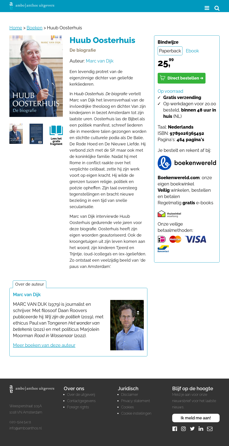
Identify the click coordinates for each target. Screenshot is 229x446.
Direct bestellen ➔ (181, 77)
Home (15, 27)
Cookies (127, 407)
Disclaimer (129, 394)
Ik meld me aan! (196, 418)
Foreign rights (78, 407)
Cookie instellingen (136, 413)
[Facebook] (175, 428)
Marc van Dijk (100, 61)
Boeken (34, 27)
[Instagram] (183, 428)
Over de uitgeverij (81, 394)
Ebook (192, 51)
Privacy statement (135, 401)
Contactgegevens (81, 401)
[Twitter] (192, 428)
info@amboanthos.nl (25, 428)
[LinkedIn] (201, 428)
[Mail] (209, 428)
